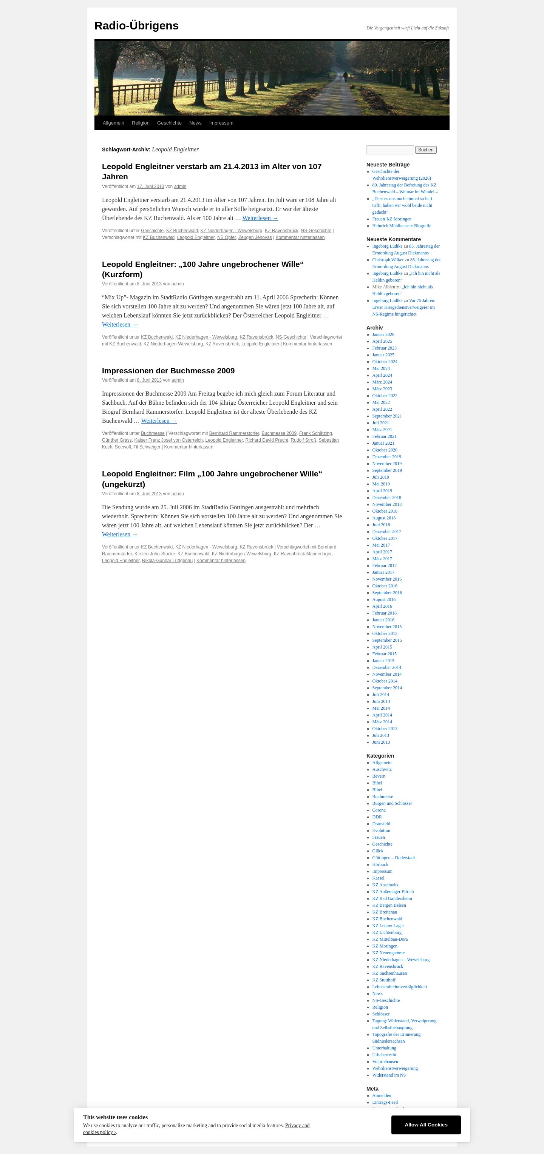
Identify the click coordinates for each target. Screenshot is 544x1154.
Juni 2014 (381, 701)
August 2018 (384, 518)
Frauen (378, 837)
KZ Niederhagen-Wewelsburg (173, 344)
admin (180, 186)
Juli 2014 (380, 694)
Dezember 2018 (386, 497)
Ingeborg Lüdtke (387, 246)
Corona (379, 810)
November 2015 (387, 626)
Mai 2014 (381, 708)
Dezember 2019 (386, 456)
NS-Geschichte (316, 230)
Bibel (377, 783)
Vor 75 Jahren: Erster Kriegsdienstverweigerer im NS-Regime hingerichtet (404, 307)
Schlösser (381, 1014)
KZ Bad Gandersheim (392, 898)
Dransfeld (381, 823)
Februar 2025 (384, 348)
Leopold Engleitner (196, 237)
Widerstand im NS (389, 1075)
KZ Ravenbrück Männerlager (303, 553)
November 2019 (387, 463)
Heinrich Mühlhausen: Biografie (401, 225)
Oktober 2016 (384, 586)
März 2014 (382, 721)
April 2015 (382, 647)
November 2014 (387, 674)
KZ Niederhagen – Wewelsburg (401, 959)
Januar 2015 (383, 660)
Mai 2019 (381, 484)
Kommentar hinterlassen (300, 237)
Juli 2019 (380, 477)
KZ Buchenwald (182, 230)
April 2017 (382, 552)
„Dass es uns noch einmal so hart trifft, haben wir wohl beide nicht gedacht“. (402, 205)
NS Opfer (226, 237)
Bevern (379, 776)
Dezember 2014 (386, 667)
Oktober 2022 (384, 395)
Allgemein (113, 123)
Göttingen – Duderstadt (393, 857)
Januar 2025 (383, 354)
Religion (141, 123)
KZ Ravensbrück (281, 230)
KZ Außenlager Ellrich (393, 891)
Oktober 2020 (384, 450)
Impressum (221, 123)
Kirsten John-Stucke (154, 553)
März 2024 (382, 382)
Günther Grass (117, 440)
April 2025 (382, 341)
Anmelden (381, 1095)
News (195, 123)
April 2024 (382, 375)
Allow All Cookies (426, 1125)
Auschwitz (382, 769)
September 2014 (387, 687)
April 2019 (382, 490)
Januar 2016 (383, 619)
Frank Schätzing (315, 433)
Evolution (381, 830)
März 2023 (382, 388)
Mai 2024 (381, 368)
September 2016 (387, 592)
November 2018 (387, 504)
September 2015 (387, 640)
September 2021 (387, 416)
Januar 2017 (383, 572)
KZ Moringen (384, 946)
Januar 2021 (383, 443)
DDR (377, 817)
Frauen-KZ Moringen (392, 219)
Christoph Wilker (388, 259)
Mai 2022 (381, 402)
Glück (377, 851)
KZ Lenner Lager (388, 925)
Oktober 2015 (384, 633)
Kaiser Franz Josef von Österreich (168, 440)
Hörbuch (380, 864)
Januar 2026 (383, 334)
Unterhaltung (384, 1048)
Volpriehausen (385, 1061)
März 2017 (382, 558)
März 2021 (382, 429)
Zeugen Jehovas (255, 237)
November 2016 (387, 579)
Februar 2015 (384, 653)
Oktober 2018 (384, 511)
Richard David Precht (267, 440)
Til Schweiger (147, 447)
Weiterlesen (260, 218)
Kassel (378, 878)
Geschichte (169, 123)
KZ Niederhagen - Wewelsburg (232, 230)
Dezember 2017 (386, 531)
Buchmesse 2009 (279, 433)
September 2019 (387, 470)
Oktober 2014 (384, 681)
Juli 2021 (380, 422)
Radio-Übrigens (136, 25)
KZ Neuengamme (388, 952)
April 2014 (382, 715)
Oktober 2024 (384, 361)
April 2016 (382, 606)
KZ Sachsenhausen (389, 973)
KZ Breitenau (384, 912)
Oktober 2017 (384, 538)
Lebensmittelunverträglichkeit (399, 986)
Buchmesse (153, 433)
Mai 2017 (381, 545)
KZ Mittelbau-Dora (390, 939)
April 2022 (382, 409)
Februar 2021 (384, 436)
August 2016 (384, 599)
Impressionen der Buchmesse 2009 (168, 370)
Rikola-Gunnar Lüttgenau (167, 560)
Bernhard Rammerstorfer (234, 433)
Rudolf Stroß (303, 440)
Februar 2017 (384, 565)
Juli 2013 (380, 735)
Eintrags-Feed (385, 1102)
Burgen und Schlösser (392, 803)
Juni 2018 (381, 524)
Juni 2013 (381, 742)
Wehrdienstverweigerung (395, 1068)
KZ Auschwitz (385, 884)
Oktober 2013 (384, 728)
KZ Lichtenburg (387, 932)
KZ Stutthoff (384, 980)
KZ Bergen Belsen (389, 905)
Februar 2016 (384, 613)
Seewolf (123, 447)
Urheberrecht (384, 1054)
